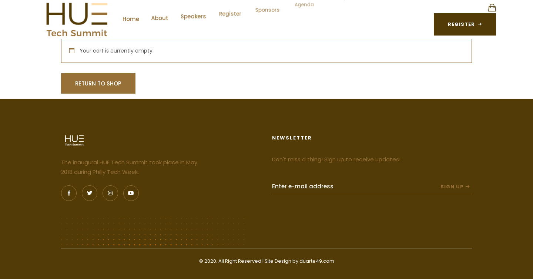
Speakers (195, 11)
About (162, 14)
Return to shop (98, 83)
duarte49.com (316, 261)
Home (134, 16)
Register (231, 7)
